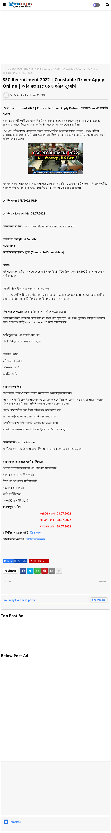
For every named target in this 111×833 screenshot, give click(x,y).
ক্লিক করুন (36, 533)
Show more (98, 599)
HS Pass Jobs (20, 561)
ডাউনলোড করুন (35, 539)
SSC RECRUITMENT (22, 69)
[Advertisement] (55, 37)
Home (6, 69)
